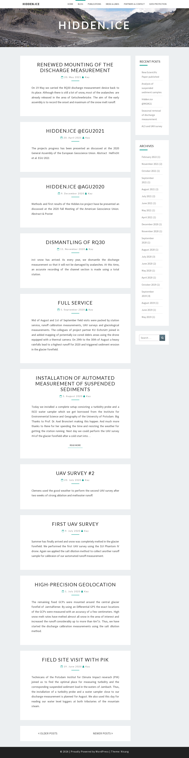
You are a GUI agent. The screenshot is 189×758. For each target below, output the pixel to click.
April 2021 (147, 217)
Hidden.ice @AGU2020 (75, 186)
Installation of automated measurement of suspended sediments (75, 383)
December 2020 (150, 224)
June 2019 (147, 309)
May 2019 (146, 317)
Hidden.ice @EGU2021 (75, 131)
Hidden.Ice (30, 4)
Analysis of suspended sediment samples (152, 88)
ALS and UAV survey (152, 126)
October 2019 (149, 284)
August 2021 (148, 189)
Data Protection (158, 4)
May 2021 (146, 210)
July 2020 (147, 256)
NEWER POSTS (103, 733)
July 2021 (147, 196)
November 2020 (150, 231)
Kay (87, 77)
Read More (76, 445)
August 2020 (148, 249)
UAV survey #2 (75, 473)
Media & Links (112, 4)
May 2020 (146, 270)
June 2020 (147, 263)
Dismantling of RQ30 (75, 242)
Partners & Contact (134, 4)
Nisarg (125, 751)
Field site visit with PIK (75, 659)
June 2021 (147, 203)
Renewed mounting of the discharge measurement (75, 67)
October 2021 (149, 170)
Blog (80, 4)
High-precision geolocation (75, 584)
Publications (94, 4)
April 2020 (147, 277)
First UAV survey (75, 524)
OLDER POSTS (47, 733)
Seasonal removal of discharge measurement (151, 115)
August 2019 (148, 302)
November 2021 (150, 163)
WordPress (102, 751)
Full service (75, 303)
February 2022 (149, 156)
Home (70, 4)
